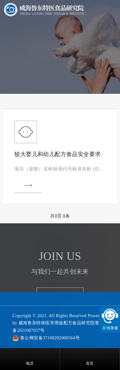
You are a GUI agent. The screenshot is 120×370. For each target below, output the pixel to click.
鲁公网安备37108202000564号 (50, 338)
